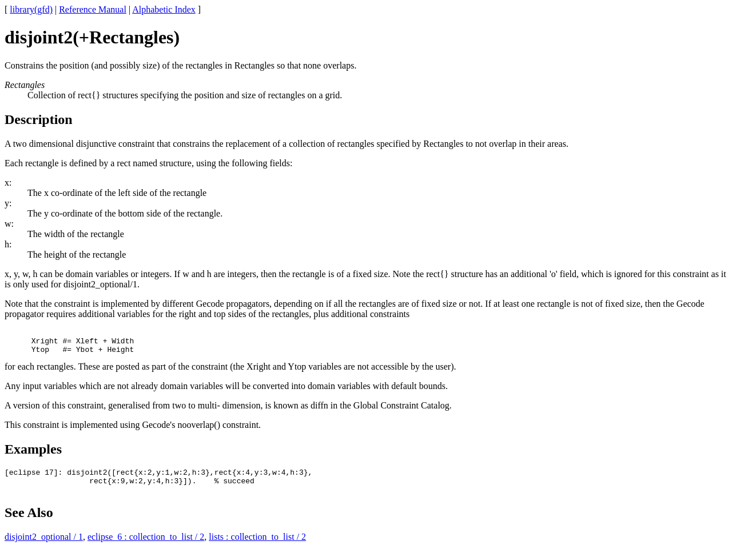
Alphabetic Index (164, 9)
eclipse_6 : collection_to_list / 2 (145, 547)
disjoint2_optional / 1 (44, 547)
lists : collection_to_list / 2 (257, 547)
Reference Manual (92, 9)
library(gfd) (31, 9)
